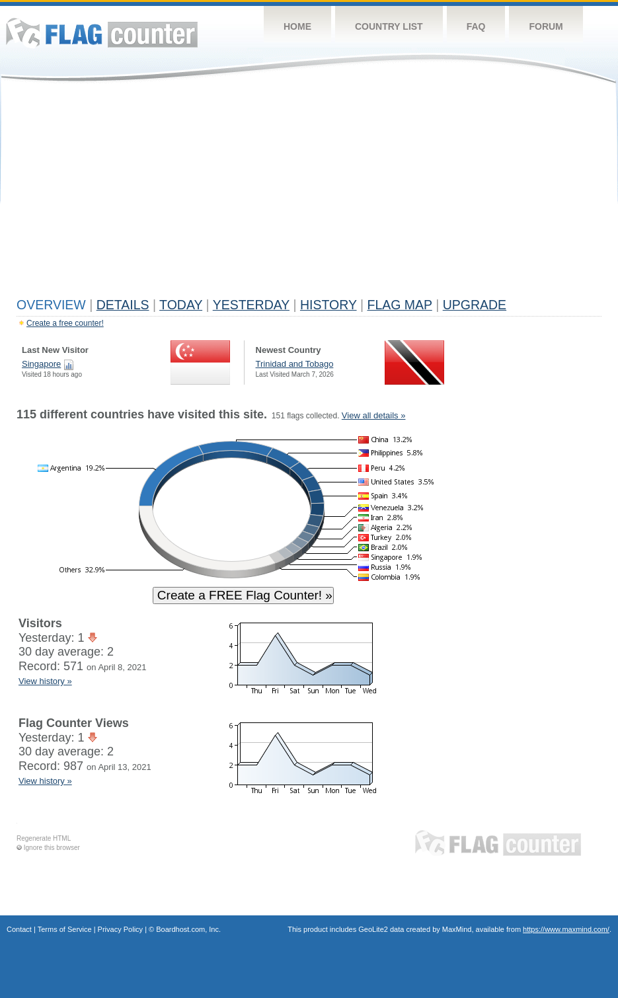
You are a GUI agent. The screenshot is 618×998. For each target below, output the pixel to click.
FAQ (476, 26)
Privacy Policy (120, 929)
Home (297, 26)
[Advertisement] (309, 193)
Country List (389, 26)
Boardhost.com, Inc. (188, 929)
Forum (545, 26)
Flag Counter (102, 33)
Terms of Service (65, 929)
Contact (19, 929)
